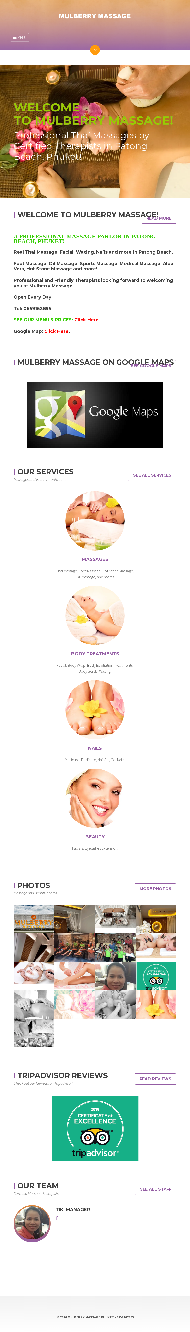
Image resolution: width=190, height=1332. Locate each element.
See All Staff (155, 1189)
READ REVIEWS (155, 1079)
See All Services (152, 475)
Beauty (95, 837)
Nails (95, 748)
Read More (158, 218)
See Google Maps (151, 365)
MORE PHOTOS (155, 889)
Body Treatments (95, 654)
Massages (95, 559)
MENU (19, 37)
